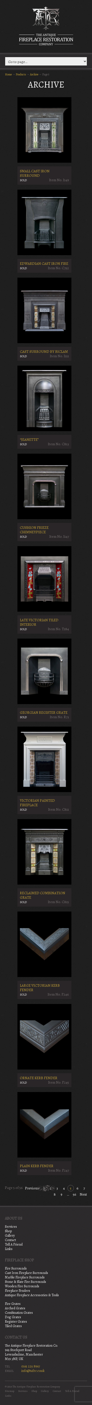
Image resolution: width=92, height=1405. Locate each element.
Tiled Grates (13, 1326)
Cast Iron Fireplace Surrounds (26, 1273)
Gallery (10, 1235)
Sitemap (9, 1391)
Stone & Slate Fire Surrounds (25, 1281)
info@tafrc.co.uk (33, 1370)
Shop (8, 1231)
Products (21, 74)
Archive (34, 74)
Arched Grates (15, 1308)
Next (83, 1194)
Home (8, 74)
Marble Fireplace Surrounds (25, 1277)
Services (11, 1226)
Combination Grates (19, 1312)
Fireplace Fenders (17, 1290)
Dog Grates (13, 1317)
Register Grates (16, 1321)
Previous (32, 1188)
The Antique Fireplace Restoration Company (46, 25)
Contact (10, 1240)
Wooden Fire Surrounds (22, 1286)
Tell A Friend (14, 1244)
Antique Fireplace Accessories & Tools (32, 1295)
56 (74, 1194)
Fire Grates (13, 1303)
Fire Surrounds (16, 1268)
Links (9, 1249)
